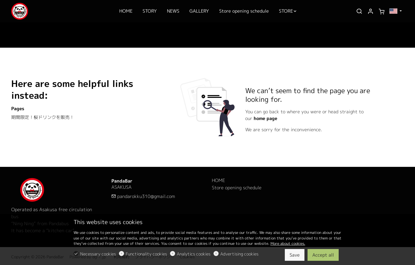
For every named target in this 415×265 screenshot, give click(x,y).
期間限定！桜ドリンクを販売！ (42, 117)
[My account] (370, 11)
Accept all (323, 255)
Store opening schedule (237, 188)
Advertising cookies (239, 254)
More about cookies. (287, 243)
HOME (218, 180)
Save (295, 255)
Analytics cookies (193, 254)
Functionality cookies (146, 254)
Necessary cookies (98, 254)
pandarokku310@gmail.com (143, 196)
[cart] (381, 11)
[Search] (359, 11)
